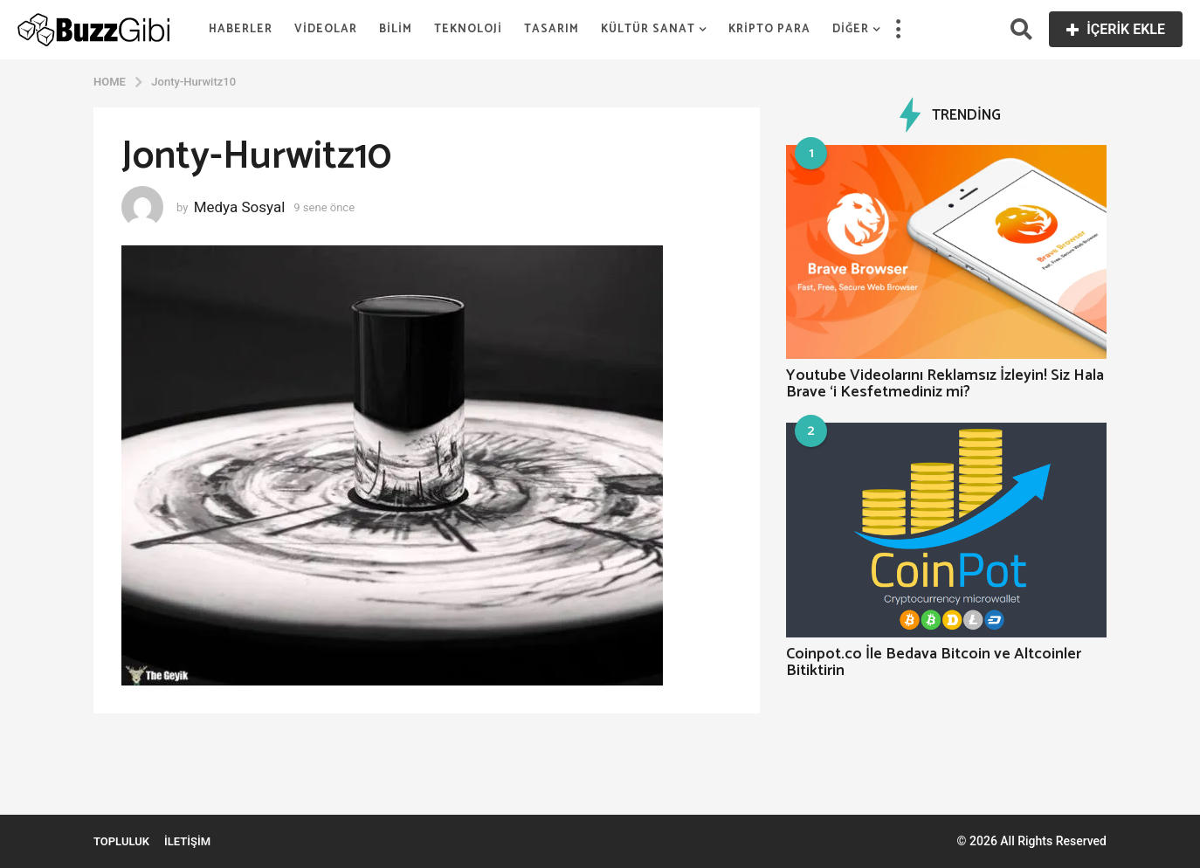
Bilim (395, 29)
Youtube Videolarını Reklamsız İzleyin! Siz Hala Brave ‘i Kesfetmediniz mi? (945, 383)
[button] (897, 29)
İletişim (187, 841)
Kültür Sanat (648, 29)
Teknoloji (468, 29)
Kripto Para (769, 29)
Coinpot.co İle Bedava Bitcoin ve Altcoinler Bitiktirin (933, 662)
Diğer (850, 29)
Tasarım (551, 29)
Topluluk (121, 841)
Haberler (240, 29)
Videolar (325, 29)
